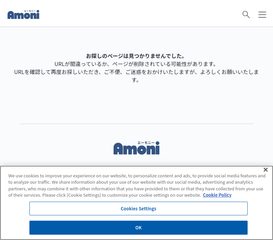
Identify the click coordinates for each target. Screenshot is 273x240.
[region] (136, 203)
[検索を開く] (246, 15)
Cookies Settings (138, 208)
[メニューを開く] (262, 15)
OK (138, 227)
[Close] (265, 169)
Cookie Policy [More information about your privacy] (217, 195)
